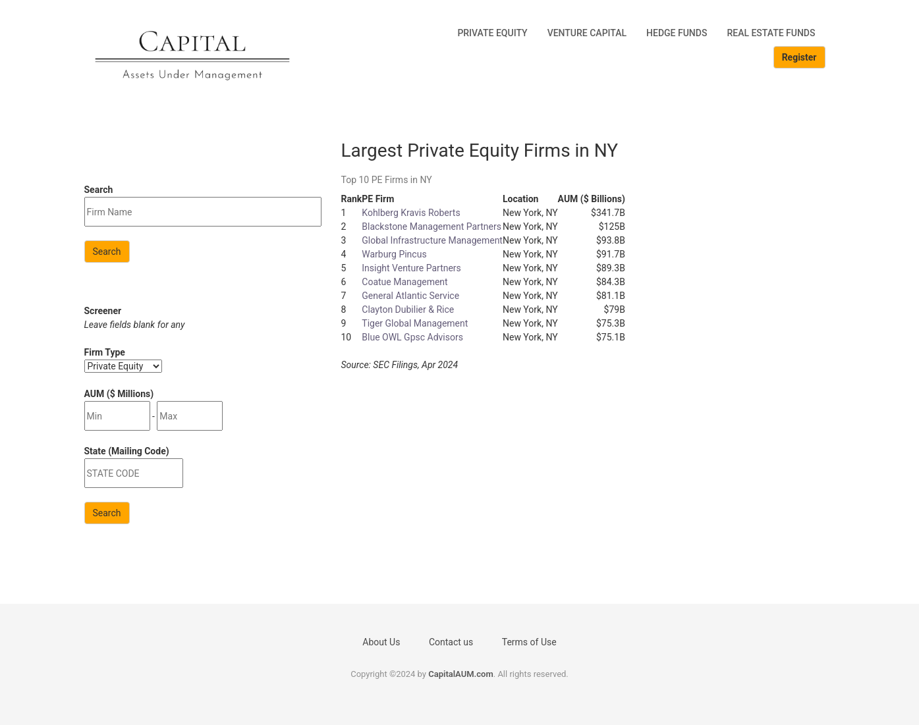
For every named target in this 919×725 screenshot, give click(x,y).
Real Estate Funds (771, 33)
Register (799, 57)
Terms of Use (529, 642)
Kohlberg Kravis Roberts (411, 212)
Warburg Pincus (394, 254)
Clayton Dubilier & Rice (408, 309)
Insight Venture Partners (411, 268)
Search (107, 251)
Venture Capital (587, 33)
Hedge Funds (676, 33)
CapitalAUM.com (460, 674)
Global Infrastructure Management (432, 240)
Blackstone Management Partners (431, 226)
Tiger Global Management (415, 323)
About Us (381, 642)
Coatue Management (404, 282)
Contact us (451, 642)
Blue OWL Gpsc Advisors (412, 337)
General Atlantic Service (410, 295)
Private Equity (492, 33)
